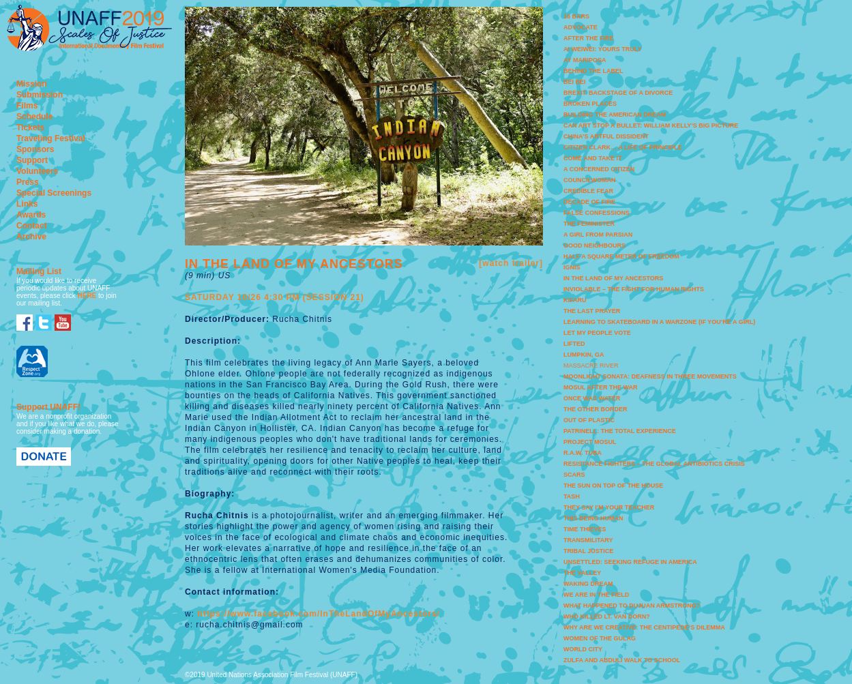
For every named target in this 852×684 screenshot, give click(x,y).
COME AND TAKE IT (592, 158)
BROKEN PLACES (590, 103)
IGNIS (572, 267)
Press (27, 182)
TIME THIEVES (584, 529)
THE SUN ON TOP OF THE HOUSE (613, 485)
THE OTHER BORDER (595, 409)
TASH (571, 496)
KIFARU (575, 300)
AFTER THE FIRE (588, 38)
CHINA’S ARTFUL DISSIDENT (606, 136)
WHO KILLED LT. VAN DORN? (606, 616)
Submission (39, 95)
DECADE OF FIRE (589, 201)
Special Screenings (53, 193)
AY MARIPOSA (584, 60)
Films (27, 105)
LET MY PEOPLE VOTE (597, 332)
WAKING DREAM (588, 583)
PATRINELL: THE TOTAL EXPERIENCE (619, 431)
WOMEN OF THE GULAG (599, 638)
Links (27, 204)
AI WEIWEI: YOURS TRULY (602, 49)
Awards (31, 215)
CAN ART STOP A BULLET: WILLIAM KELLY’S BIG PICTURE (650, 125)
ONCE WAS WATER (591, 398)
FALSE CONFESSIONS (596, 212)
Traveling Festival (50, 138)
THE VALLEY (582, 572)
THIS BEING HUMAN (593, 518)
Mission (31, 84)
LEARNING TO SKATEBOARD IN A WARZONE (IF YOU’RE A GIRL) (659, 321)
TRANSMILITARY (588, 540)
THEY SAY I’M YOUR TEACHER (608, 507)
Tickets (30, 127)
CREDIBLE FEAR (588, 191)
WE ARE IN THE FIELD (596, 594)
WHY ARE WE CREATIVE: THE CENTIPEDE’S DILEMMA (644, 627)
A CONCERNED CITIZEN (598, 169)
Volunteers (37, 171)
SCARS (574, 474)
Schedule (34, 116)
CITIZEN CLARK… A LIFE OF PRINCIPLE (622, 147)
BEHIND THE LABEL (593, 71)
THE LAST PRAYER (591, 311)
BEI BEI (574, 81)
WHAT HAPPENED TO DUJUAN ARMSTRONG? (631, 605)
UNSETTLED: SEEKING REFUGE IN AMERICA (630, 562)
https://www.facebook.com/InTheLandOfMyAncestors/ (318, 614)
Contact (31, 226)
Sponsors (35, 149)
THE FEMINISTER (589, 223)
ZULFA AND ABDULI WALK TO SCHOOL (621, 660)
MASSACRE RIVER (591, 365)
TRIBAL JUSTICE (588, 551)
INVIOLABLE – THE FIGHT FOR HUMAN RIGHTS (633, 289)
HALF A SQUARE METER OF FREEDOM (621, 256)
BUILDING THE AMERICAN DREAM (614, 114)
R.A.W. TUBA (582, 452)
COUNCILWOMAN (589, 180)
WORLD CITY (582, 649)
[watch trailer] (511, 263)
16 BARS (576, 16)
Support (32, 160)
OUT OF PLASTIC (589, 420)
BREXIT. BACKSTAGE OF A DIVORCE (618, 92)
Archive (31, 236)
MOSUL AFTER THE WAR (600, 387)
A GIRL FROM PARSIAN (597, 234)
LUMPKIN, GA (583, 354)
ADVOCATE (580, 27)
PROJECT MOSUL (590, 441)
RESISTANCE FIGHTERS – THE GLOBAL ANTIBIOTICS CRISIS (654, 463)
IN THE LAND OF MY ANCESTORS (613, 278)
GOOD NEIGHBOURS (594, 245)
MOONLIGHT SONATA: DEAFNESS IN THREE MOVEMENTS (650, 376)
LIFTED (574, 343)
